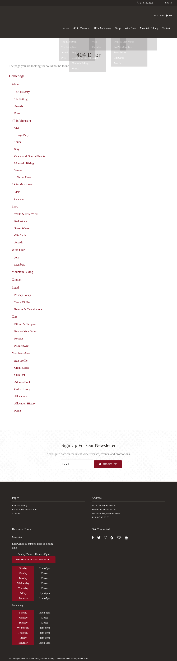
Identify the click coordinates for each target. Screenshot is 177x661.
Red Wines (20, 221)
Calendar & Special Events (29, 156)
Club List (19, 374)
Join (16, 257)
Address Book (22, 382)
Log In (167, 2)
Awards (18, 106)
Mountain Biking (149, 28)
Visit (17, 128)
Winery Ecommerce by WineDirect (72, 657)
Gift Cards (20, 235)
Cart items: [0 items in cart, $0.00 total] (162, 15)
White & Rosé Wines (26, 214)
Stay (16, 149)
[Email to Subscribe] (77, 464)
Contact (166, 28)
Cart (14, 316)
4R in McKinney (102, 28)
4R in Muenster (81, 28)
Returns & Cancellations (28, 309)
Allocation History (24, 403)
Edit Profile (20, 360)
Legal (15, 287)
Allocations (20, 396)
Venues (18, 170)
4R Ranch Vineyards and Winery (24, 15)
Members (19, 264)
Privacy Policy (22, 295)
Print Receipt (21, 345)
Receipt (18, 338)
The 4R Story (22, 91)
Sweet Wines (21, 228)
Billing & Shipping (25, 324)
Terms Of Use (22, 302)
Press (17, 113)
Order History (22, 389)
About (66, 28)
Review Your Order (25, 331)
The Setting (20, 99)
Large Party (23, 135)
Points (17, 410)
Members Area (21, 353)
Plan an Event (24, 177)
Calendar (19, 199)
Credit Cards (21, 367)
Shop (118, 28)
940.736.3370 (146, 3)
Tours (17, 142)
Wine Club (130, 28)
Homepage (17, 76)
